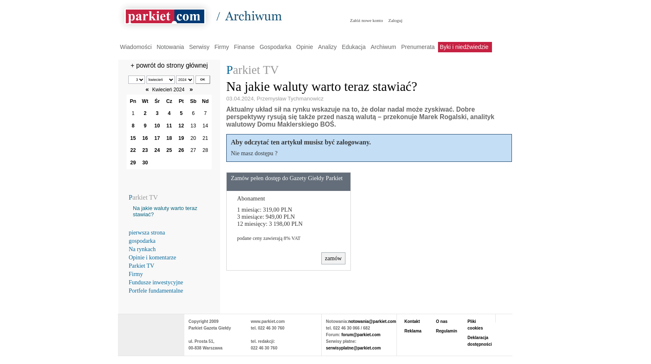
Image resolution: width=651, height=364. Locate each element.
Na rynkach (142, 249)
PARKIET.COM (151, 330)
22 (133, 150)
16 (145, 138)
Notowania (170, 47)
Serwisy (199, 47)
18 (169, 138)
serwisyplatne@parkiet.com (353, 348)
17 (157, 138)
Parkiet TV (141, 266)
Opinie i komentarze (152, 257)
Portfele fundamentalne (156, 291)
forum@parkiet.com (360, 334)
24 (157, 150)
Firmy (221, 47)
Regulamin (446, 331)
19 (181, 138)
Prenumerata (418, 47)
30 (145, 163)
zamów (333, 258)
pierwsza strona (147, 233)
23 (145, 150)
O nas (442, 321)
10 (157, 126)
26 (181, 150)
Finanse (244, 47)
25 (169, 150)
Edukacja (354, 47)
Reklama (412, 331)
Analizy (327, 47)
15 (133, 138)
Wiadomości (136, 47)
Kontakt (412, 321)
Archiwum (383, 47)
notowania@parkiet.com (372, 321)
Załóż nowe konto (366, 20)
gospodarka (142, 241)
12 (181, 126)
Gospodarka (275, 47)
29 (133, 163)
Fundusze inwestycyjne (156, 282)
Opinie (304, 47)
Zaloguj (395, 20)
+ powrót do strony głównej (169, 65)
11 (169, 126)
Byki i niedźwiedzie (464, 47)
